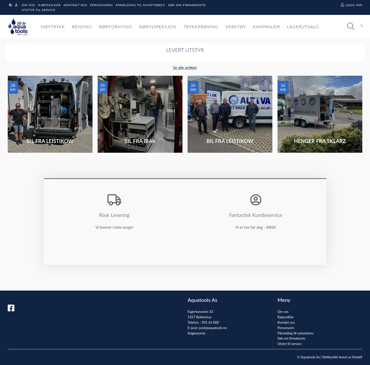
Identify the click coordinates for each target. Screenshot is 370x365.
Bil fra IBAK (140, 141)
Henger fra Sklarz (320, 141)
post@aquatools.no (213, 328)
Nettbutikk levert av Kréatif (342, 357)
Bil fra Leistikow (50, 141)
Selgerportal (196, 333)
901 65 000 (210, 322)
